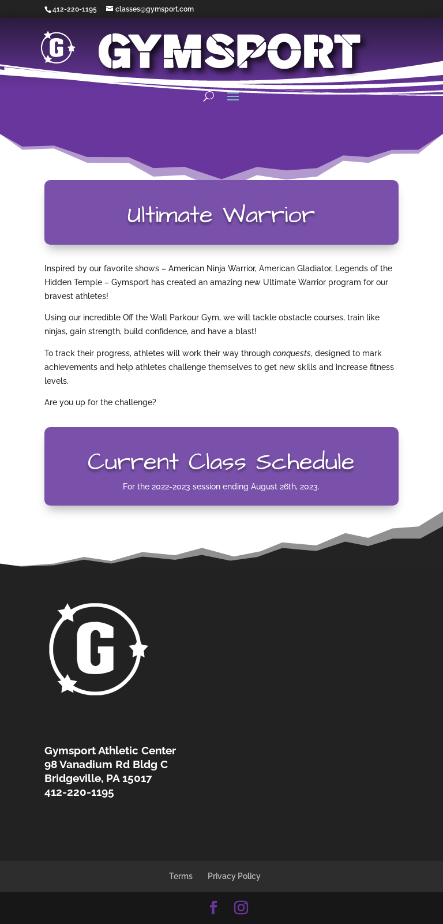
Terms (181, 876)
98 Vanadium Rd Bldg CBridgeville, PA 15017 (106, 771)
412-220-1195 (74, 9)
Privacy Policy (234, 876)
